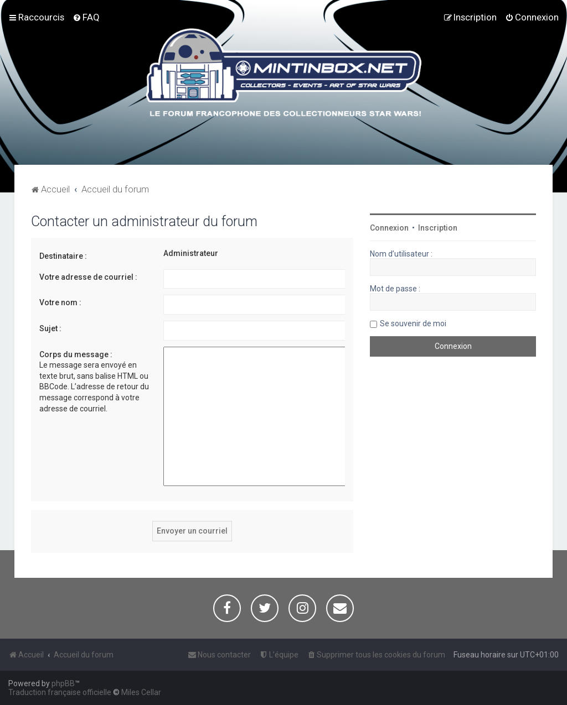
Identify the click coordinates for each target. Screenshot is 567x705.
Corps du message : (75, 354)
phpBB (63, 683)
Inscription (437, 227)
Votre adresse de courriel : (88, 277)
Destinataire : (63, 256)
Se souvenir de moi (413, 323)
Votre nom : (60, 302)
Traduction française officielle (59, 692)
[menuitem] (86, 17)
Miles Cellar (141, 692)
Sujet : (50, 328)
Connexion (389, 227)
